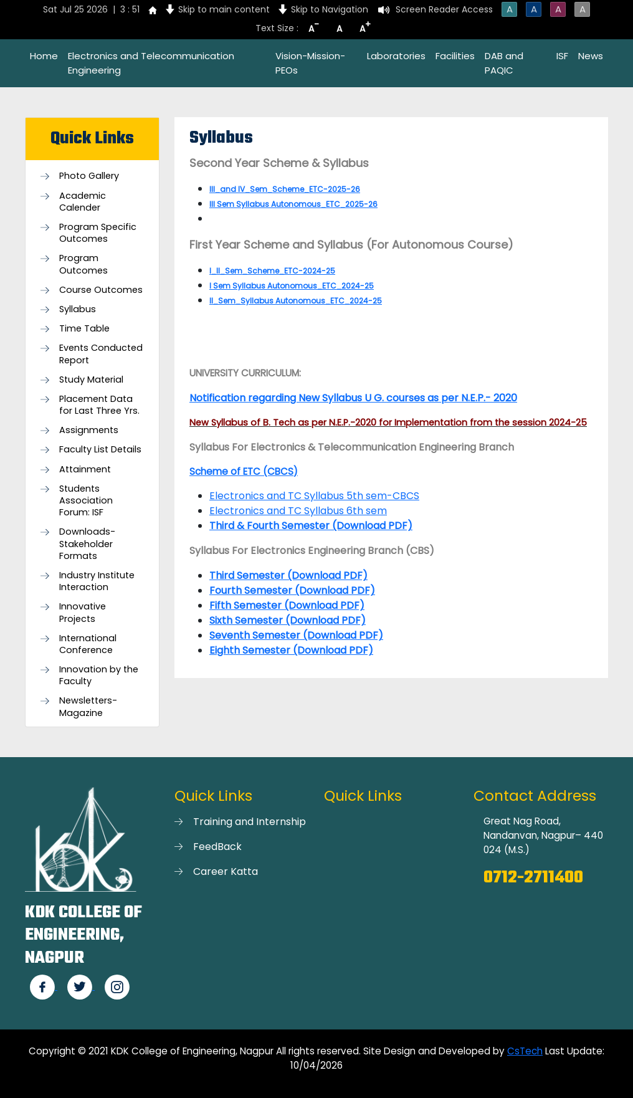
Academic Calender (82, 202)
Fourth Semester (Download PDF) (292, 590)
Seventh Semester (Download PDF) (296, 635)
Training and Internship (249, 821)
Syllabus (77, 309)
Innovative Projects (82, 612)
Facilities (455, 55)
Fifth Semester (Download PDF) (286, 605)
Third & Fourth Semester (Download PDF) (310, 525)
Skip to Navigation (329, 9)
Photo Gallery (89, 176)
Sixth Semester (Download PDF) (287, 620)
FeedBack (217, 846)
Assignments (88, 430)
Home (44, 55)
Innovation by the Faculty (98, 675)
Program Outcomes (83, 264)
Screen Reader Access (444, 9)
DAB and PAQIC (504, 63)
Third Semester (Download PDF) (288, 575)
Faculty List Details (100, 450)
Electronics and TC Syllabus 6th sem (298, 511)
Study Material (91, 380)
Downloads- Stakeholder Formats (87, 543)
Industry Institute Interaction (97, 581)
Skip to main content (224, 9)
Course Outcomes (101, 290)
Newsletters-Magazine (88, 706)
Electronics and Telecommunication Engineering (151, 63)
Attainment (85, 469)
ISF (562, 55)
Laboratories (396, 55)
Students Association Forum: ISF (86, 500)
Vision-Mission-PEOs (310, 63)
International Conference (88, 644)
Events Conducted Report (101, 354)
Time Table (84, 329)
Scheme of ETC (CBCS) (243, 471)
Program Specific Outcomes (97, 233)
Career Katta (225, 871)
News (590, 55)
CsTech (525, 1050)
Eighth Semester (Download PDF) (291, 650)
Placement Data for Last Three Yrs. (99, 405)
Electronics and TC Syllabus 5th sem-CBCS (314, 496)
